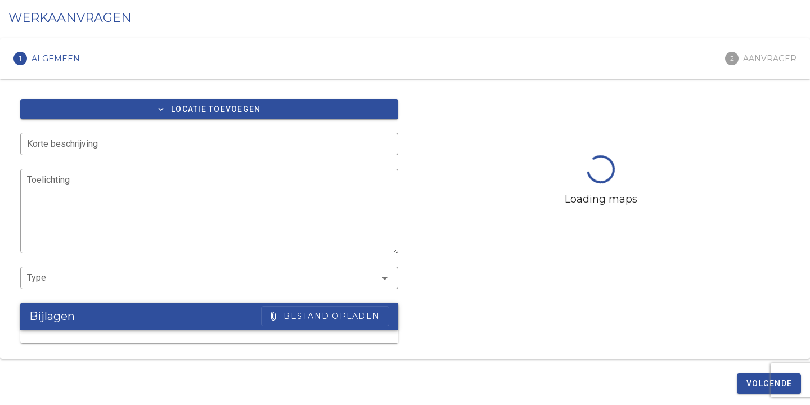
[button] (209, 109)
